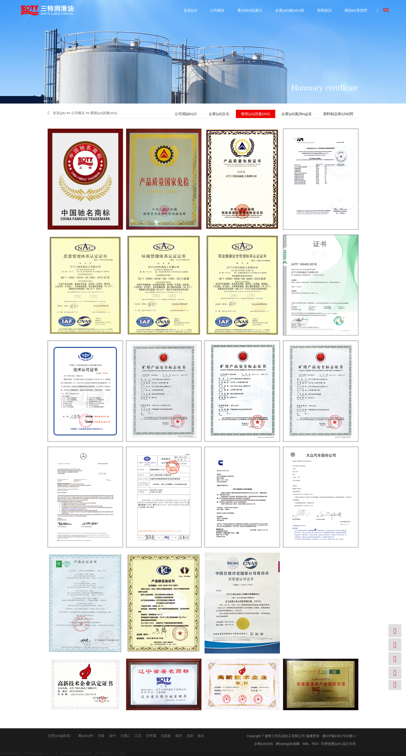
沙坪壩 (151, 736)
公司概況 (217, 10)
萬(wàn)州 (85, 736)
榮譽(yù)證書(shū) (103, 113)
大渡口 (125, 736)
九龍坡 (166, 736)
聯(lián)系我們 (356, 10)
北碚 (189, 736)
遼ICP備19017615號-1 (339, 736)
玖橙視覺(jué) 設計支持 (338, 744)
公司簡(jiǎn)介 (186, 114)
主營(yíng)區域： (60, 736)
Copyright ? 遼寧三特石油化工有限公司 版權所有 (283, 736)
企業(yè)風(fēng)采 (296, 114)
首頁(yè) (190, 10)
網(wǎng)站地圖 (288, 744)
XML (305, 744)
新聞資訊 (324, 10)
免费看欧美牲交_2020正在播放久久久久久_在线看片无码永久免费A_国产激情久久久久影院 (63, 753)
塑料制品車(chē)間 (338, 114)
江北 (138, 736)
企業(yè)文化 (219, 114)
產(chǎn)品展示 (249, 10)
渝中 (112, 736)
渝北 (201, 736)
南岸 (178, 736)
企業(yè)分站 (263, 744)
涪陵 (101, 736)
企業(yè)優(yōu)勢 (289, 10)
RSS (315, 744)
